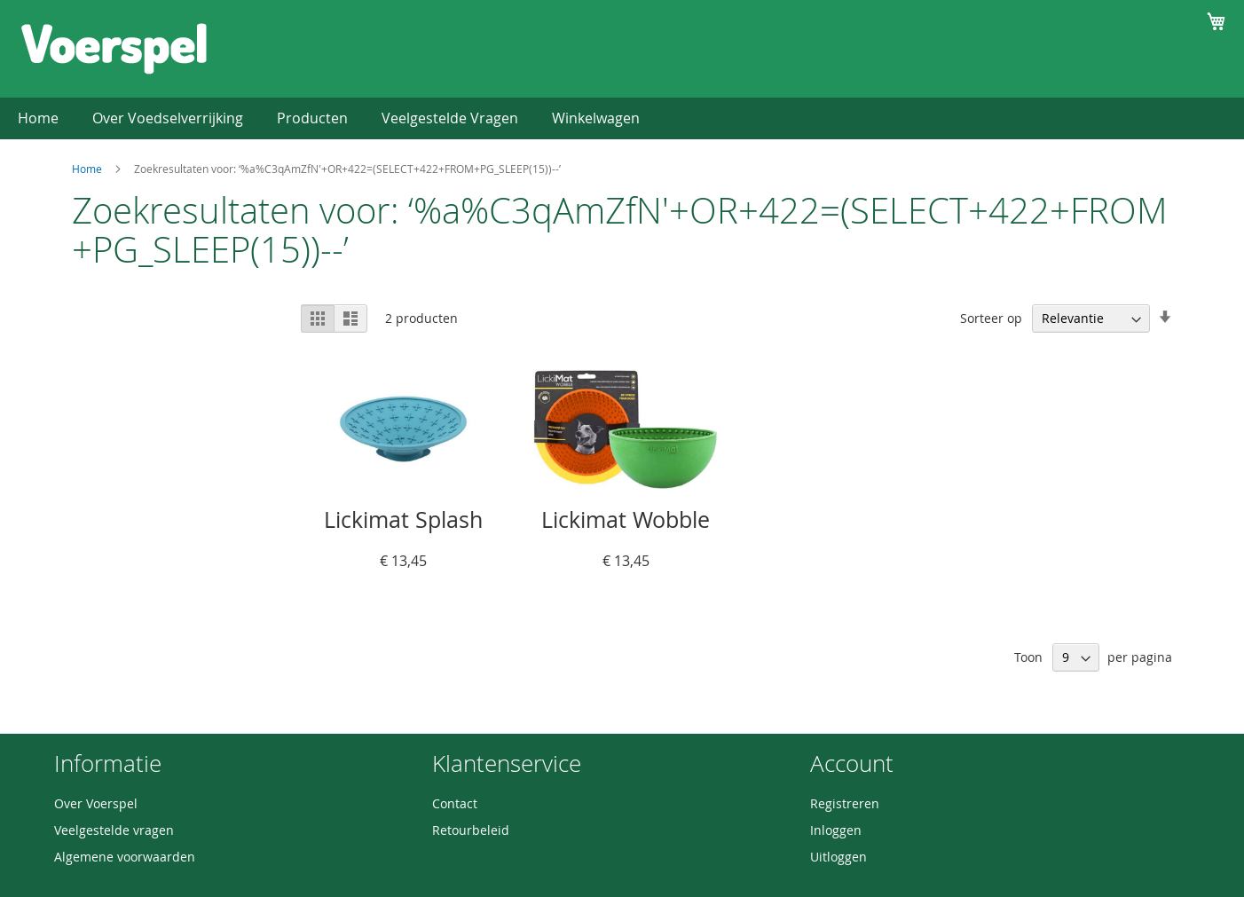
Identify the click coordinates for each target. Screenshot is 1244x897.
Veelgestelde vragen (114, 830)
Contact (454, 803)
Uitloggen (838, 856)
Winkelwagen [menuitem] (596, 118)
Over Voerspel (96, 803)
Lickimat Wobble (625, 519)
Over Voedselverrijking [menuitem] (167, 118)
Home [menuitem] (38, 118)
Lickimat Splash (403, 519)
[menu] (622, 118)
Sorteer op (991, 318)
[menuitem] (312, 118)
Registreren (844, 803)
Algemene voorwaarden (124, 856)
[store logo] (113, 48)
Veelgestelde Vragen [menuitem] (450, 118)
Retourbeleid (470, 830)
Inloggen (836, 830)
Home (87, 168)
